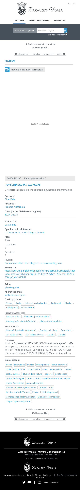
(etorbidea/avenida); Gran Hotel (21, 387)
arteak (9, 364)
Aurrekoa (36, 54)
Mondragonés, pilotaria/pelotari (21, 321)
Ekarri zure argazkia (39, 20)
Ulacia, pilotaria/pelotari (51, 321)
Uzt (13, 214)
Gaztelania (10, 224)
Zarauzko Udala (13, 316)
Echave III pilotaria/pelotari (45, 392)
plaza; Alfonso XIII (34, 383)
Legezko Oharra (34, 475)
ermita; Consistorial (15, 383)
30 (16, 214)
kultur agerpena (59, 364)
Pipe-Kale (10, 199)
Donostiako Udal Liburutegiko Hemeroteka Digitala (33, 263)
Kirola (18, 302)
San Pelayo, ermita (34, 334)
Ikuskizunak (56, 302)
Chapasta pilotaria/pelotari (18, 401)
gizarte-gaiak (12, 287)
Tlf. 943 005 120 (51, 458)
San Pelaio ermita (14, 334)
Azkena (59, 54)
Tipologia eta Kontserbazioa (27, 69)
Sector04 (40, 477)
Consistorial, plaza (48, 330)
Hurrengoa (47, 54)
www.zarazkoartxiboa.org (14, 475)
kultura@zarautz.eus (35, 458)
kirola (8, 369)
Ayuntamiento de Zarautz (18, 392)
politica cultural (13, 373)
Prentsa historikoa (15, 206)
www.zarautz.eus (51, 482)
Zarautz (51, 334)
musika (30, 364)
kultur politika (42, 364)
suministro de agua (15, 378)
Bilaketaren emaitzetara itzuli (42, 44)
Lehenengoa (23, 54)
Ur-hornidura (27, 307)
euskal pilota (19, 369)
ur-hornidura (34, 369)
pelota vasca (61, 373)
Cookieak (47, 475)
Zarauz (61, 334)
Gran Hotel (66, 330)
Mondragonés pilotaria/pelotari (20, 396)
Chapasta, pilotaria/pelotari (37, 316)
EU (69, 3)
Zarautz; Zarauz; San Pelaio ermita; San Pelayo (48, 378)
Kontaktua (59, 20)
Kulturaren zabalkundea (36, 302)
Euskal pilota (12, 307)
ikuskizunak (19, 364)
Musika (68, 302)
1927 (7, 214)
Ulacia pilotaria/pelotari (49, 396)
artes (44, 369)
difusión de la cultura (32, 373)
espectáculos (56, 369)
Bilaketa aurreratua (56, 34)
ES (74, 3)
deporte (49, 373)
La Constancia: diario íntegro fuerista (25, 232)
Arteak (9, 302)
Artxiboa (19, 20)
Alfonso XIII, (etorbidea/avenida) (21, 330)
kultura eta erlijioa (15, 295)
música (68, 369)
